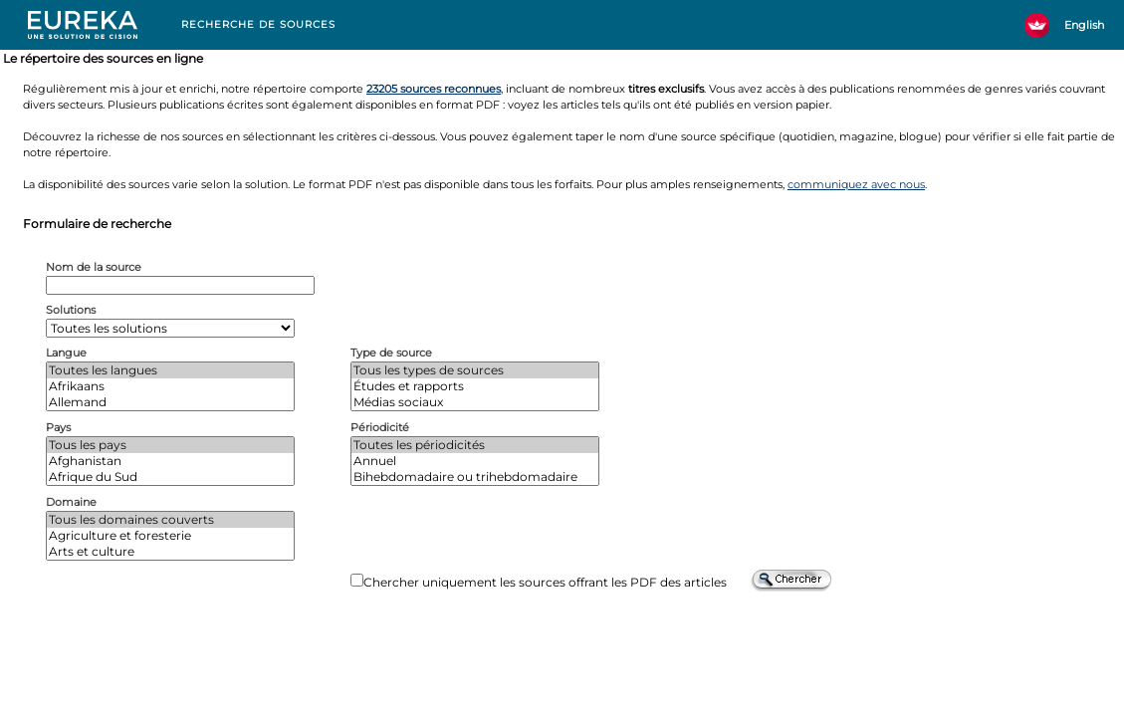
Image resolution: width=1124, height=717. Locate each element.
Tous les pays (170, 445)
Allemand (170, 402)
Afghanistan (170, 461)
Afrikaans (170, 386)
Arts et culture (170, 552)
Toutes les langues (170, 370)
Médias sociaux (474, 402)
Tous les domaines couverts (170, 520)
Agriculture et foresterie (170, 536)
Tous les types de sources (474, 370)
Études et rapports (474, 386)
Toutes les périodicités (474, 445)
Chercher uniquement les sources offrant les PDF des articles (545, 582)
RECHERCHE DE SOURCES (258, 24)
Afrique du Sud (170, 477)
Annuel (474, 461)
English (1084, 25)
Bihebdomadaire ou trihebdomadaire (474, 477)
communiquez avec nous (856, 184)
